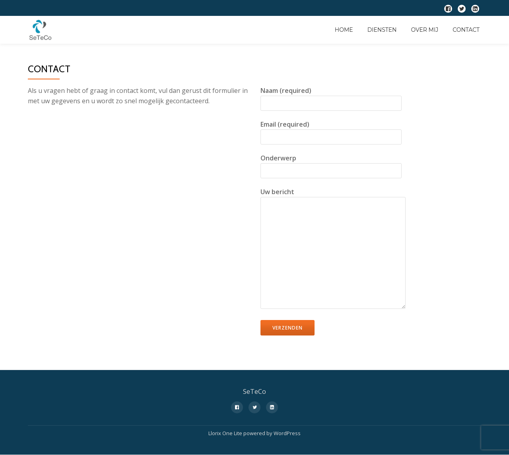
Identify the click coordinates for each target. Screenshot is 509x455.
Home (344, 29)
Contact (466, 29)
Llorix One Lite (225, 433)
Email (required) (331, 130)
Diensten (382, 29)
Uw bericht (333, 249)
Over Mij (424, 29)
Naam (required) (331, 97)
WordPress (287, 433)
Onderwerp (331, 164)
